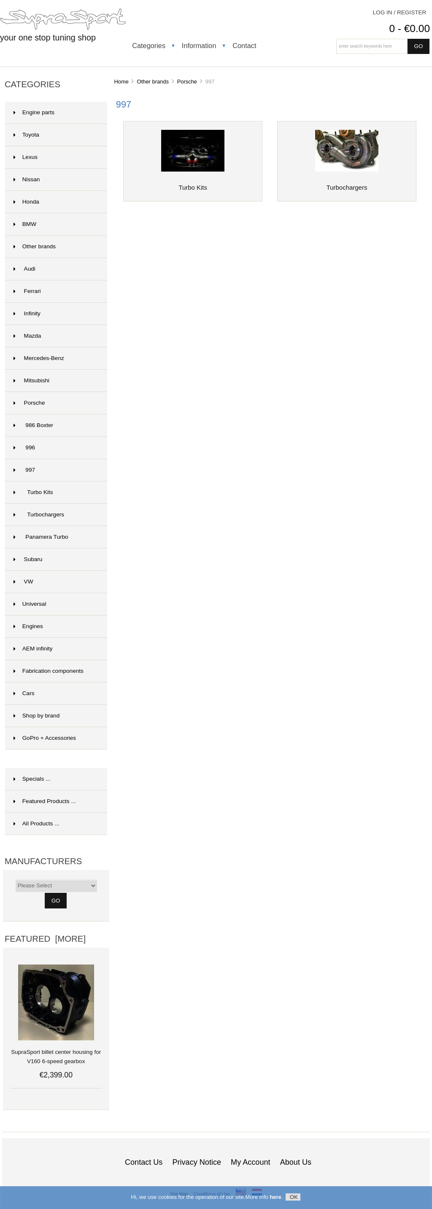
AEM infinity (33, 648)
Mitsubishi (31, 380)
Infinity (27, 313)
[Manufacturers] (56, 885)
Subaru (28, 559)
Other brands (153, 81)
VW (23, 581)
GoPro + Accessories (45, 738)
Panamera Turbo (41, 537)
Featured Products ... (45, 801)
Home (121, 81)
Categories (148, 45)
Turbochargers (39, 514)
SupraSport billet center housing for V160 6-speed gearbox (56, 1052)
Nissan (27, 179)
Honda (26, 202)
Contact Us (143, 1162)
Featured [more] (45, 938)
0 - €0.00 (409, 28)
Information (199, 45)
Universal (30, 604)
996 (24, 447)
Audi (24, 269)
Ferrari (27, 291)
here (275, 1198)
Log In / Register (400, 12)
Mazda (27, 336)
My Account (250, 1162)
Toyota (26, 135)
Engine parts (34, 112)
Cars (24, 693)
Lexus (26, 157)
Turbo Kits (33, 492)
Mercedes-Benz (39, 358)
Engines (28, 626)
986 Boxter (33, 425)
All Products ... (36, 823)
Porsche (187, 81)
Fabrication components (49, 671)
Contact (244, 45)
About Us (295, 1162)
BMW (25, 224)
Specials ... (32, 779)
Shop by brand (36, 715)
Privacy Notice (196, 1162)
